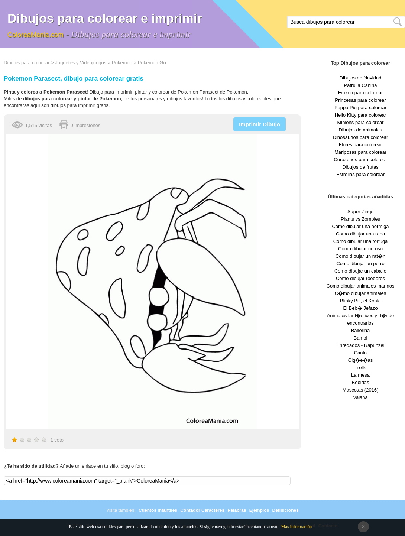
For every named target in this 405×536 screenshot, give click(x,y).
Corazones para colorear (360, 159)
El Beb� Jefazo (360, 308)
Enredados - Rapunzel (360, 345)
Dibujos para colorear (27, 62)
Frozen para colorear (360, 92)
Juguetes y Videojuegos (80, 62)
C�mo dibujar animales (360, 293)
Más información (296, 526)
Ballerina (360, 330)
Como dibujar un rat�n (360, 256)
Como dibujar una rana (360, 234)
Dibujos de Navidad (361, 78)
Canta (360, 352)
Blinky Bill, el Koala (360, 300)
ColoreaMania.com (35, 35)
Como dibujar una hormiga (360, 226)
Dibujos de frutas (360, 167)
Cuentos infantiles (158, 510)
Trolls (360, 367)
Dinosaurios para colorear (360, 137)
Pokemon (122, 62)
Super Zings (360, 211)
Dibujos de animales (360, 130)
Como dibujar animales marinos (361, 286)
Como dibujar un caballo (360, 271)
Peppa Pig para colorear (360, 107)
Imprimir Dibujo (259, 124)
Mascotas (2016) (361, 390)
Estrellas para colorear (360, 174)
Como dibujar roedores (360, 278)
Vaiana (360, 397)
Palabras (236, 510)
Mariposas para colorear (360, 152)
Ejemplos (259, 510)
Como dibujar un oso (360, 248)
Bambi (360, 338)
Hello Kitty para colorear (360, 115)
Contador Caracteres (202, 510)
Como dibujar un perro (360, 263)
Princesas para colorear (360, 100)
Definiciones (285, 510)
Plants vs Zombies (360, 219)
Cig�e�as (360, 360)
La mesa (360, 375)
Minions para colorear (360, 122)
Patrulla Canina (360, 85)
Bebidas (360, 382)
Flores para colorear (360, 144)
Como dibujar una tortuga (360, 241)
